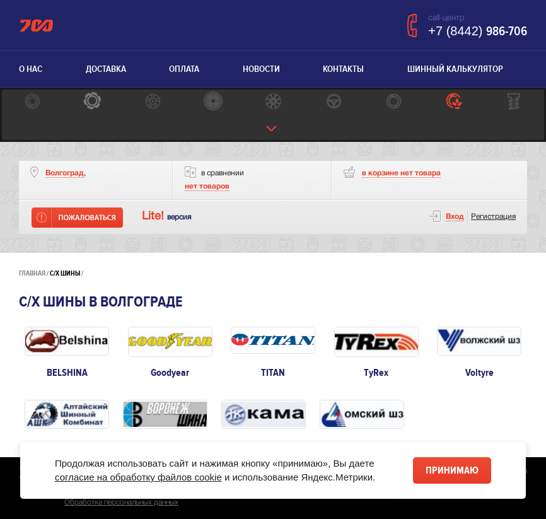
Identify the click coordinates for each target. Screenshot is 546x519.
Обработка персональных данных (121, 502)
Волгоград (64, 173)
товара (401, 173)
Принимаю (452, 470)
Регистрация (493, 216)
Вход (455, 216)
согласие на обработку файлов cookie (138, 477)
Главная (32, 273)
